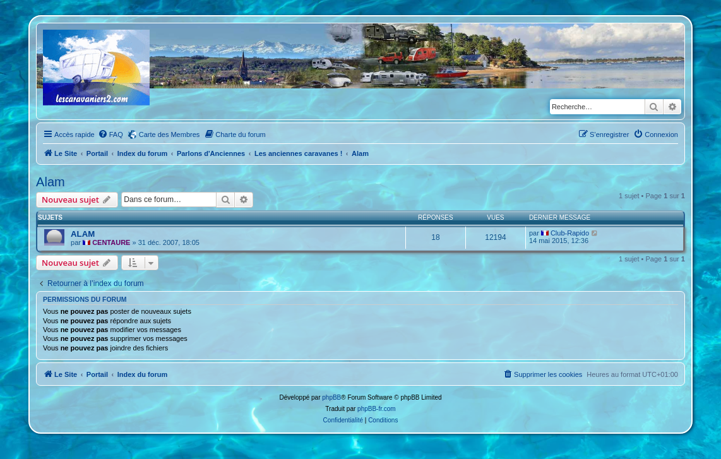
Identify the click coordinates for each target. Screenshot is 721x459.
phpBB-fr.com (376, 408)
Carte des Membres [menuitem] (169, 134)
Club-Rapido (570, 233)
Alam (50, 182)
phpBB (331, 397)
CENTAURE (111, 242)
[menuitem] (110, 134)
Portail (97, 153)
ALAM (83, 234)
